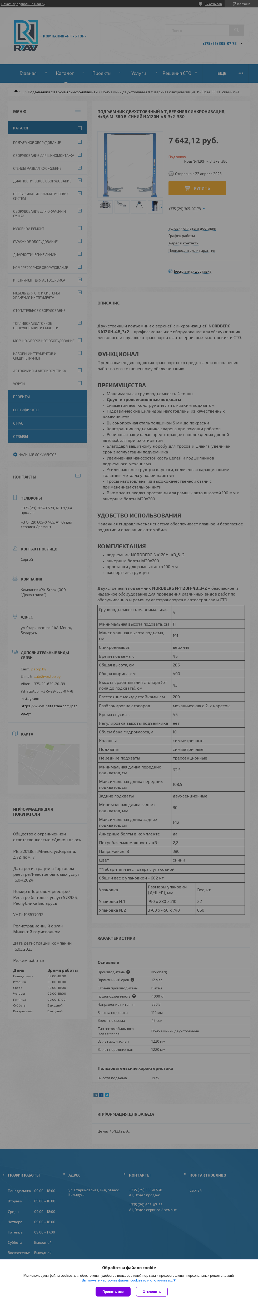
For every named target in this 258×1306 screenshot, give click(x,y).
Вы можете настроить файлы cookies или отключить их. (127, 1280)
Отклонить (152, 1292)
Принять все (113, 1292)
